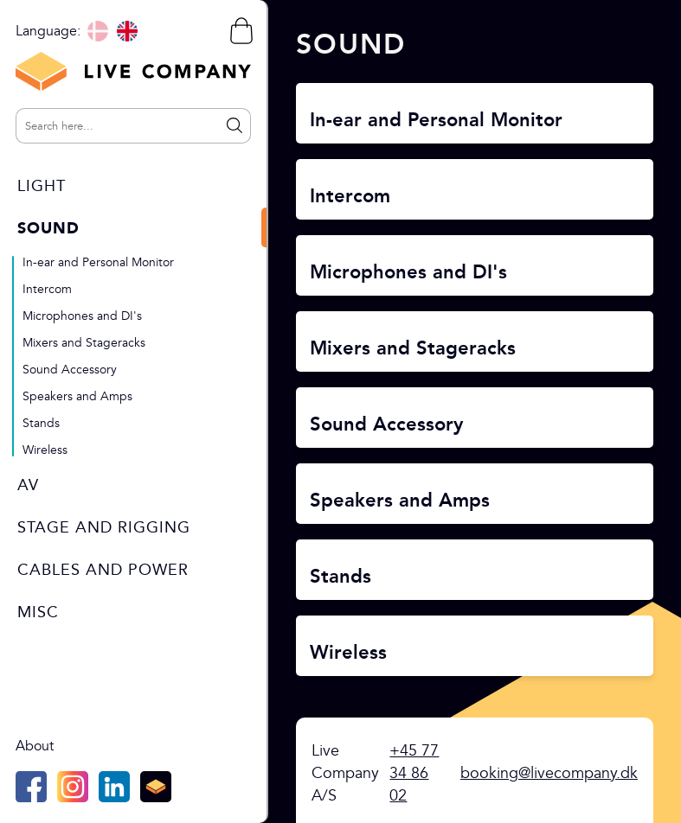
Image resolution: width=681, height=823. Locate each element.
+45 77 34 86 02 (414, 773)
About (35, 746)
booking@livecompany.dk (549, 773)
